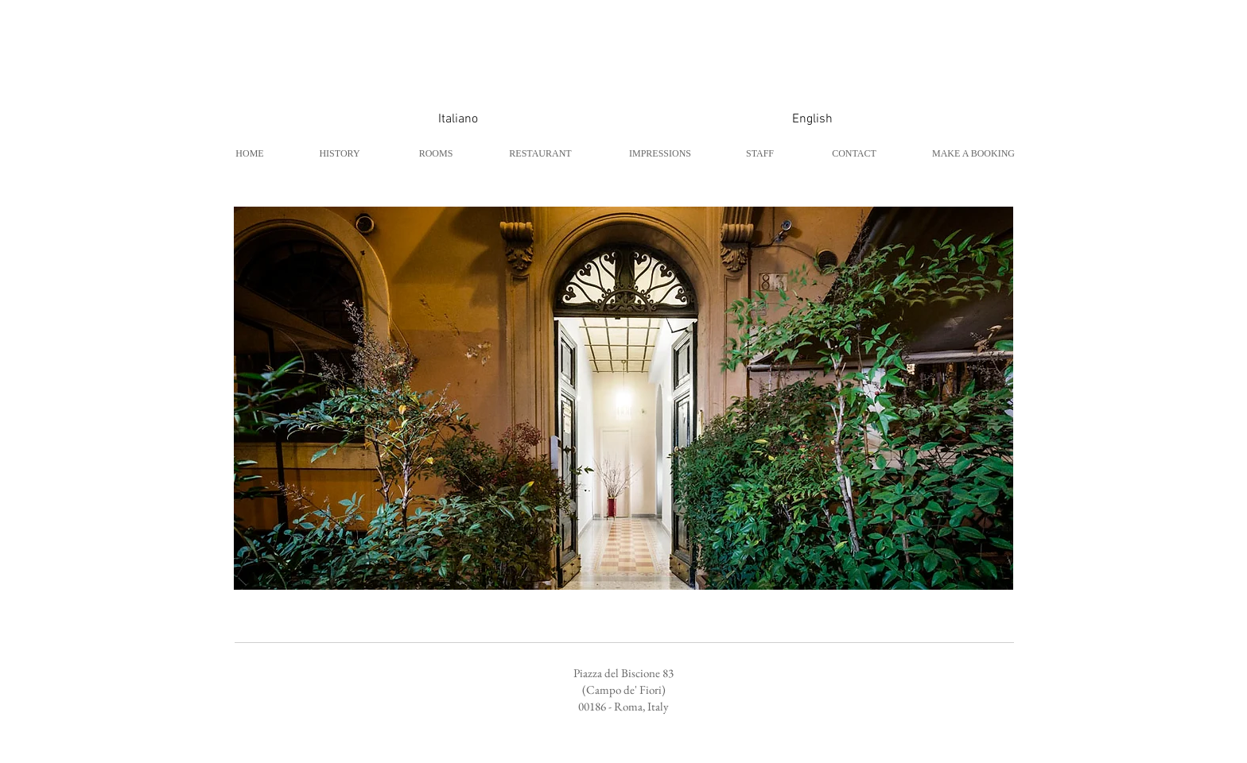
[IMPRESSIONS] (660, 153)
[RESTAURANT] (540, 153)
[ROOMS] (435, 153)
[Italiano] (458, 119)
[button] (623, 398)
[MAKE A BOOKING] (973, 153)
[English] (812, 119)
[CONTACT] (854, 153)
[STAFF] (760, 153)
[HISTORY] (339, 153)
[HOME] (249, 153)
